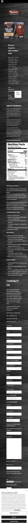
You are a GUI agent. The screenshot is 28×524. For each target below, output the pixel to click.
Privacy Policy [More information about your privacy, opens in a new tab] (17, 510)
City (7, 355)
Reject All (14, 517)
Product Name (10, 389)
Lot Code (8, 405)
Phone (8, 332)
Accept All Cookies (14, 521)
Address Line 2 (9, 349)
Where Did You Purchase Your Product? (13, 429)
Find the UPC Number (12, 402)
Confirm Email (9, 385)
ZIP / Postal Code (10, 366)
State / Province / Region (12, 360)
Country (8, 371)
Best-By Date (9, 417)
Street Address (10, 344)
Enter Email (9, 380)
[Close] (26, 490)
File (7, 479)
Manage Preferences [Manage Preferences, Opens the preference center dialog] (14, 513)
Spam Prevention (13, 461)
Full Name (9, 325)
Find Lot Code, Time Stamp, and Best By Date (13, 424)
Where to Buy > (18, 94)
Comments (9, 437)
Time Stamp (9, 411)
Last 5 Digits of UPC (11, 395)
